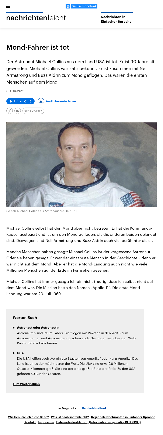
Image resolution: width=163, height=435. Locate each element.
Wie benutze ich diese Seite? (28, 416)
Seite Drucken (33, 110)
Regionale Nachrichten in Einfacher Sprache (123, 416)
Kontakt (30, 422)
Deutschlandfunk (94, 408)
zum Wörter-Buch (26, 384)
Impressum (46, 422)
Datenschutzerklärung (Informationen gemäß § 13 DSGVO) (98, 422)
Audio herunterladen (61, 101)
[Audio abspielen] (20, 101)
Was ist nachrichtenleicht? (70, 416)
